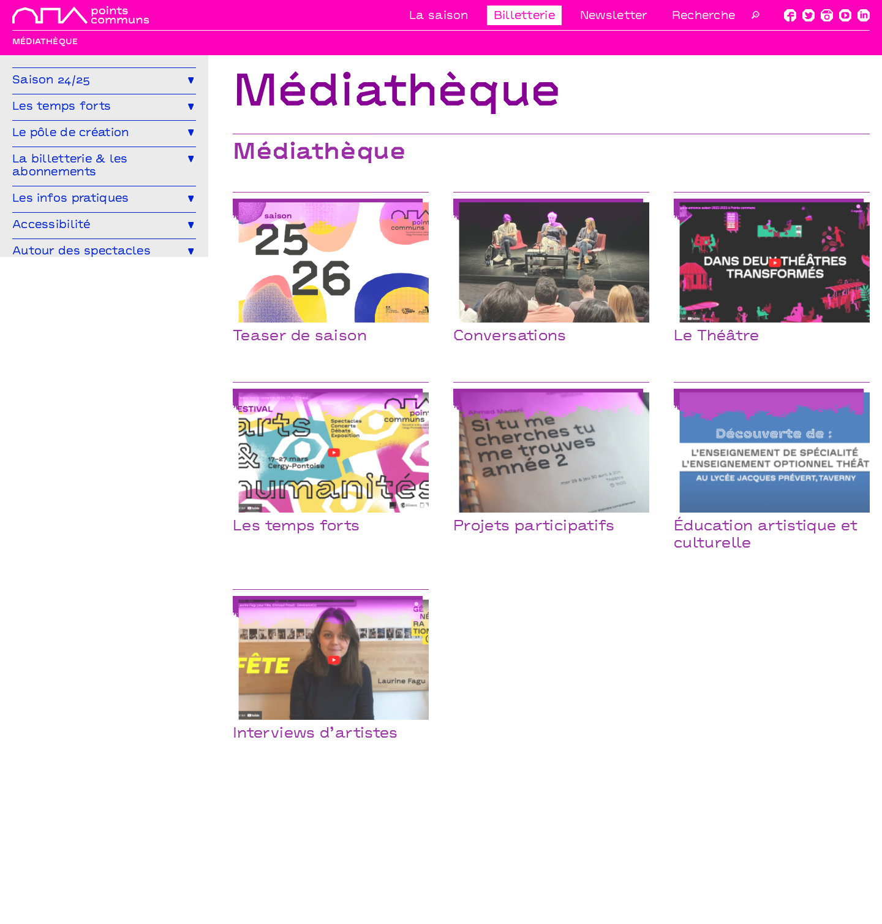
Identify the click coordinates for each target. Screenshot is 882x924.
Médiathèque (46, 334)
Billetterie (524, 16)
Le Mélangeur (47, 313)
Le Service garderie (132, 313)
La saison (439, 16)
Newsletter (613, 16)
